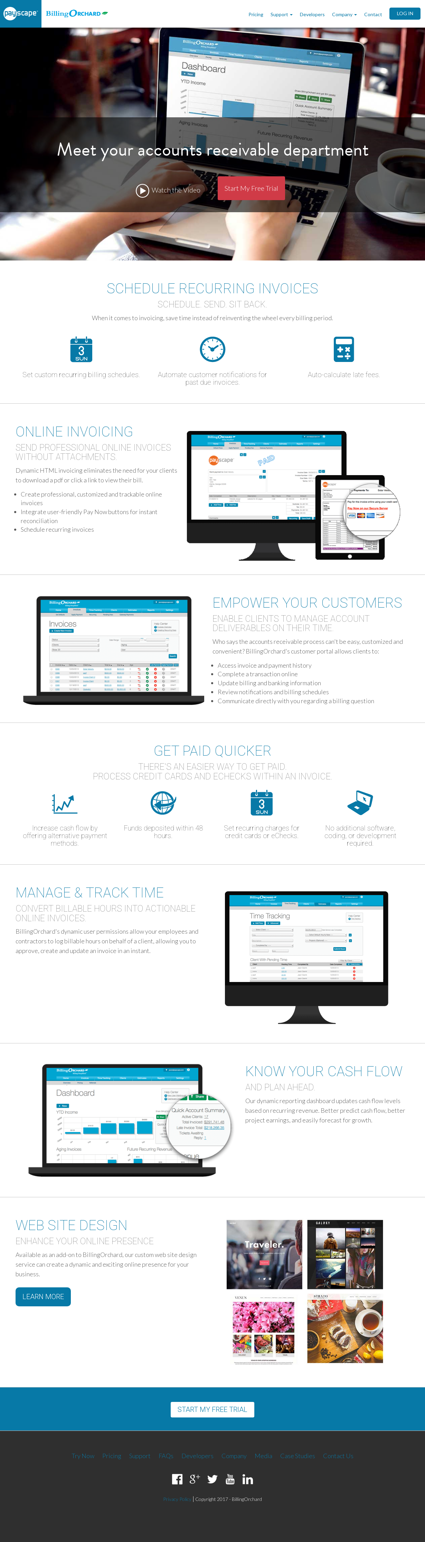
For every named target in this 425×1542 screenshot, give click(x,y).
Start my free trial (212, 1409)
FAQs (166, 1456)
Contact (373, 14)
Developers (312, 14)
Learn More (43, 1297)
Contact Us (338, 1456)
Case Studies (297, 1456)
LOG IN (405, 13)
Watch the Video (167, 191)
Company (345, 14)
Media (263, 1456)
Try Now (83, 1456)
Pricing (255, 14)
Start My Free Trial (251, 188)
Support (282, 14)
